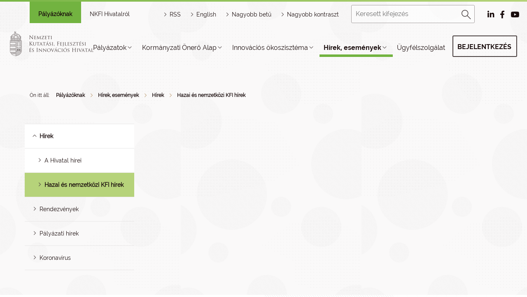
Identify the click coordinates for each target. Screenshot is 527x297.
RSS (175, 14)
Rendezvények (59, 209)
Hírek (158, 95)
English (206, 14)
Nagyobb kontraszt (313, 14)
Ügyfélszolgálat (421, 48)
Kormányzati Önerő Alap (179, 48)
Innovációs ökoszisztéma (270, 48)
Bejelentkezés (484, 47)
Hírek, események (352, 48)
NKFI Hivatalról (110, 14)
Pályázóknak (55, 14)
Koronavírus (55, 258)
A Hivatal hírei (63, 160)
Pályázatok (109, 48)
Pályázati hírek (59, 233)
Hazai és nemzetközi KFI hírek (211, 95)
